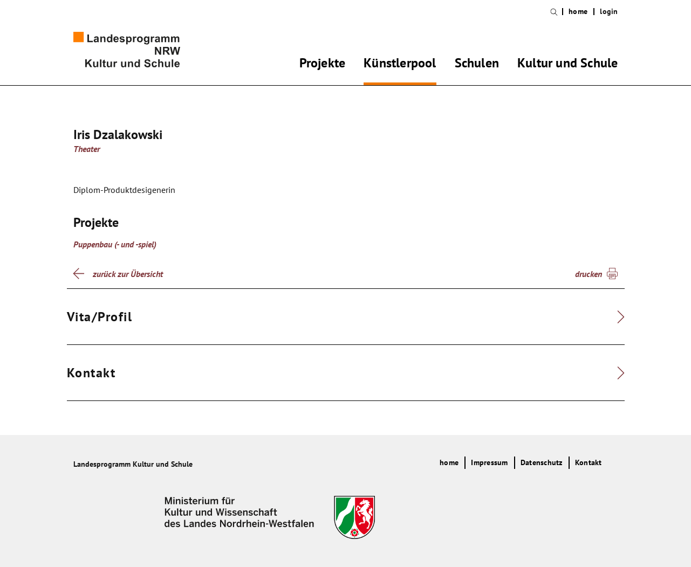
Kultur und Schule (567, 64)
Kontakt (588, 462)
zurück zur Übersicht (128, 273)
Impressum (489, 462)
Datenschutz (542, 462)
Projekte (322, 64)
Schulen (477, 64)
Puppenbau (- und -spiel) (114, 244)
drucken (588, 273)
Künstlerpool (400, 64)
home (578, 11)
